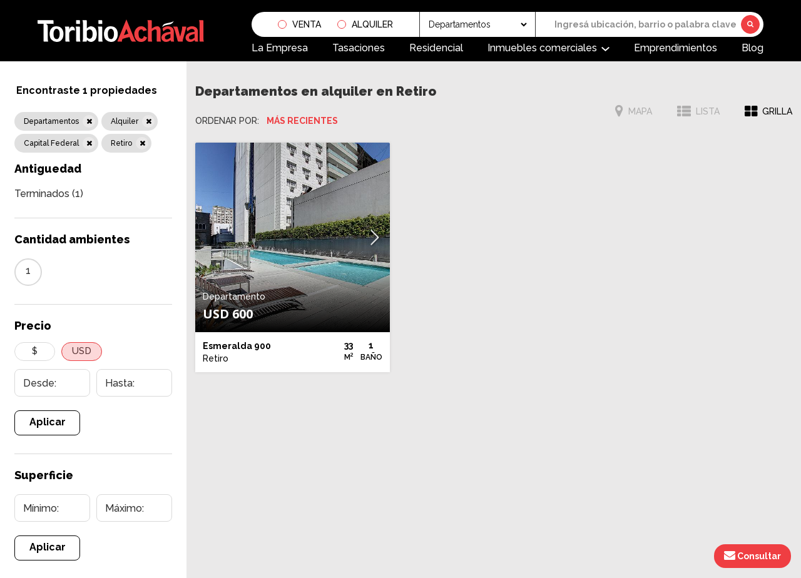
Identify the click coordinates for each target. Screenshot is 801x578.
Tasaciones (358, 48)
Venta (306, 24)
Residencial (436, 48)
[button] (375, 237)
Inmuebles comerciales (542, 48)
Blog (752, 48)
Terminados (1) (48, 194)
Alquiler (372, 24)
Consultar (752, 555)
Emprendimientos (675, 48)
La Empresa (280, 48)
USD (81, 351)
